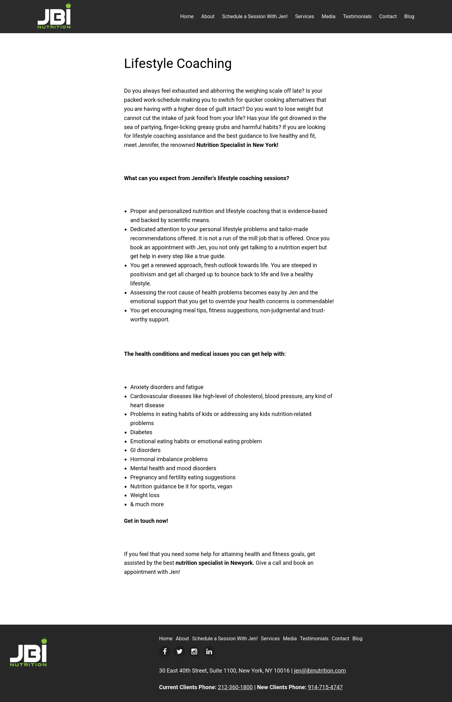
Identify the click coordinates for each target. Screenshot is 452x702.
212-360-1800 (235, 687)
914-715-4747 (325, 687)
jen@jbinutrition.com (320, 670)
